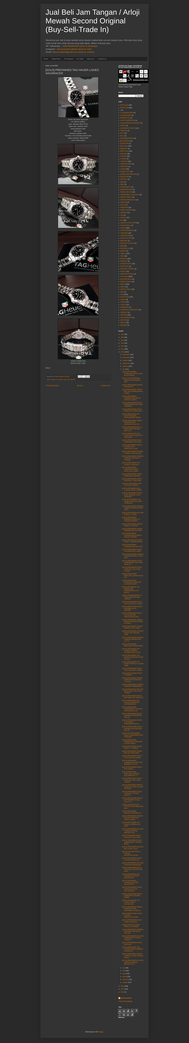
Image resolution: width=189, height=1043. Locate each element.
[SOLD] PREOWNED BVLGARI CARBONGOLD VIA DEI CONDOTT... (132, 938)
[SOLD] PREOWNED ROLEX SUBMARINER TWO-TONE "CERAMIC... (132, 404)
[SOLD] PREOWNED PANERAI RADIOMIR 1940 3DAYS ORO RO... (132, 931)
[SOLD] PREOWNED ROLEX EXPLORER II (132, 768)
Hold (121, 215)
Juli (124, 369)
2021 (122, 334)
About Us (90, 59)
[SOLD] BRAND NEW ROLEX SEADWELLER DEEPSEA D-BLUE (132, 728)
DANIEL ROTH (125, 171)
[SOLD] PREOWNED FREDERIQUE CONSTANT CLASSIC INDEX (132, 741)
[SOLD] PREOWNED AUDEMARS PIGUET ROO (132, 545)
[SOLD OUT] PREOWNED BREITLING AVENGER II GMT (131, 380)
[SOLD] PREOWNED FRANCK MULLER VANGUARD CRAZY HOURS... (132, 817)
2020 (122, 337)
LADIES (53, 379)
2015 (122, 352)
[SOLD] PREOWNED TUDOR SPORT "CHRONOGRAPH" (132, 541)
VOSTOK (123, 320)
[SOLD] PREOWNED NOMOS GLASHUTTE (132, 386)
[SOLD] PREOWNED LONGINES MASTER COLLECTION (130, 882)
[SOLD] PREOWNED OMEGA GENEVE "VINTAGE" (132, 525)
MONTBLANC (125, 248)
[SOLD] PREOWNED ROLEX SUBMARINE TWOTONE (132, 441)
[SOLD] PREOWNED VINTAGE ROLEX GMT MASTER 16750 (132, 633)
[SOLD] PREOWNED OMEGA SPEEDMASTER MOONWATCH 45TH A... (132, 422)
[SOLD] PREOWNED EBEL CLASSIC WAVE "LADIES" (132, 489)
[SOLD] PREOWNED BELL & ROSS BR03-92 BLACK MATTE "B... (132, 429)
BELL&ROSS (124, 141)
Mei (124, 971)
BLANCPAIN (124, 143)
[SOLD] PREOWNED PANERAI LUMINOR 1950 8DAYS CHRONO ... (132, 458)
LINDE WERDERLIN (127, 230)
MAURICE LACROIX (127, 243)
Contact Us (102, 59)
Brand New (56, 59)
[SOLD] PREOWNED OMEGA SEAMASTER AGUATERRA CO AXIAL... (132, 621)
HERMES (123, 212)
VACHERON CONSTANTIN (129, 310)
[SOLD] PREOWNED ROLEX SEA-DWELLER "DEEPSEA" (133, 696)
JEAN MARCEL (125, 225)
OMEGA (123, 253)
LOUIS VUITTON (126, 238)
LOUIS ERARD (125, 235)
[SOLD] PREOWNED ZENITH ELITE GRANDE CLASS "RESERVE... (132, 495)
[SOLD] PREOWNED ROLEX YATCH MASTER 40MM (132, 756)
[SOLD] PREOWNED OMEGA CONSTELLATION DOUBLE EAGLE (132, 955)
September (126, 363)
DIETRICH (123, 179)
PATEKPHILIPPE (126, 264)
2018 (122, 343)
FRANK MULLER (126, 192)
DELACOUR (124, 177)
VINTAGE (123, 315)
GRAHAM (123, 202)
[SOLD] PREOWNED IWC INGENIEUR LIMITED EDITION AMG (131, 876)
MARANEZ (124, 241)
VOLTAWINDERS (126, 317)
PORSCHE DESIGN (127, 274)
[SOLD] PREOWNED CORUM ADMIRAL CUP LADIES (132, 627)
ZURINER (123, 325)
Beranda (80, 385)
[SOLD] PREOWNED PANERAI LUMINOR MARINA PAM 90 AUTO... (132, 508)
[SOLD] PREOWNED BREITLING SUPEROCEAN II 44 (132, 575)
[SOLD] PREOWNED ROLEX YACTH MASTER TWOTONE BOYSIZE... (132, 615)
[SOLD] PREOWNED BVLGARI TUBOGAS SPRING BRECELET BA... (132, 831)
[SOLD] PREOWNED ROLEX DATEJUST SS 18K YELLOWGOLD (132, 889)
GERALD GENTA (126, 197)
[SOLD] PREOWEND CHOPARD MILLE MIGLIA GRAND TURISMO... (132, 535)
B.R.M (122, 133)
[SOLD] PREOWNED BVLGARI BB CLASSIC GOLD (132, 847)
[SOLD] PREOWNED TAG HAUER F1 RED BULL (131, 463)
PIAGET (123, 271)
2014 (122, 986)
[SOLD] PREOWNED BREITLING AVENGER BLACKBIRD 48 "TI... (131, 773)
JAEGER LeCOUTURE (128, 223)
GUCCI (122, 205)
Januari (125, 982)
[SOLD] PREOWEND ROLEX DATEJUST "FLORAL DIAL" (132, 410)
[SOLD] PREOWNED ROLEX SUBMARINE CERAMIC (132, 475)
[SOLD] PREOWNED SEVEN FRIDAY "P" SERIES (132, 747)
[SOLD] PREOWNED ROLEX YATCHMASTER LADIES (132, 550)
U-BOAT (123, 305)
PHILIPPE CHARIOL (127, 269)
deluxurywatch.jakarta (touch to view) (74, 49)
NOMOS (123, 251)
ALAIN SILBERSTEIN (127, 120)
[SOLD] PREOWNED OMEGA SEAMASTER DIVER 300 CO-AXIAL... (132, 680)
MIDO (122, 246)
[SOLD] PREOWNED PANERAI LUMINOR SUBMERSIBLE (132, 685)
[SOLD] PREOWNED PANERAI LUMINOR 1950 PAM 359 (132, 452)
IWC (121, 220)
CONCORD (124, 166)
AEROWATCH (125, 118)
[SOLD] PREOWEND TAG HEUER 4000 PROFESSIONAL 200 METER (131, 589)
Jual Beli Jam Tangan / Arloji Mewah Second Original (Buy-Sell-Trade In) (92, 21)
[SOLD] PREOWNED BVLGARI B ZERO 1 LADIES (132, 513)
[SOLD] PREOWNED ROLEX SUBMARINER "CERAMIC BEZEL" (132, 842)
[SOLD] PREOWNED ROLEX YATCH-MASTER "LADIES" (132, 602)
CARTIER (123, 156)
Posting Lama (105, 385)
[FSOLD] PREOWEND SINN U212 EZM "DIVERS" (131, 484)
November (126, 357)
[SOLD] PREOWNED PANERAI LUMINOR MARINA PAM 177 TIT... (132, 639)
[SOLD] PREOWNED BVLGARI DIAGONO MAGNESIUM (132, 864)
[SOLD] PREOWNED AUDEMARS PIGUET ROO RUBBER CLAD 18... (132, 762)
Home (45, 59)
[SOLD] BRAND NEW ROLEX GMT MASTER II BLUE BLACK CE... (132, 800)
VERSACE (123, 312)
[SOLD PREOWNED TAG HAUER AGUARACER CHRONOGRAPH (130, 702)
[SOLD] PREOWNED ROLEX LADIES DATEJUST (132, 921)
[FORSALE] (124, 108)
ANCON (123, 125)
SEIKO (122, 287)
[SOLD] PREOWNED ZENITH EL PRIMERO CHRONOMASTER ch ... (132, 722)
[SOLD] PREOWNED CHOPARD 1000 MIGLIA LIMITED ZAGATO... (131, 398)
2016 (122, 349)
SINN (122, 292)
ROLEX (122, 284)
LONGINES (124, 233)
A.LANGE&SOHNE (126, 113)
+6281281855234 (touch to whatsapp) (79, 46)
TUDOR (123, 302)
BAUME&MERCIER (127, 138)
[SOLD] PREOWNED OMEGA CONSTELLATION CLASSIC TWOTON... (132, 786)
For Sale (80, 59)
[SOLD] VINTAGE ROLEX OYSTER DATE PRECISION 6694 (132, 806)
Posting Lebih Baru (52, 385)
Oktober (125, 360)
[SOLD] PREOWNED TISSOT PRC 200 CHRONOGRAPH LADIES (132, 391)
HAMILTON (124, 207)
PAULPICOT (124, 266)
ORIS (122, 256)
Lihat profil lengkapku (125, 1001)
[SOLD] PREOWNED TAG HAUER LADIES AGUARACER (131, 902)
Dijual (122, 182)
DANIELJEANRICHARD (128, 174)
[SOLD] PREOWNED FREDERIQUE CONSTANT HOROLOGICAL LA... (132, 709)
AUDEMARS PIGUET (127, 128)
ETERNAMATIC (125, 187)
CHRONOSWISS (126, 164)
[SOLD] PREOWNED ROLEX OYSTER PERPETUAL (132, 859)
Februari (125, 979)
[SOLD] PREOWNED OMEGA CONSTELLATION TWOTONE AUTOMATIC (132, 908)
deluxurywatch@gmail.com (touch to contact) (73, 52)
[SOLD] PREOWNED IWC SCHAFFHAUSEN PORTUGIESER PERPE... (132, 416)
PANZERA (123, 261)
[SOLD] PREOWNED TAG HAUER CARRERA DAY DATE (131, 824)
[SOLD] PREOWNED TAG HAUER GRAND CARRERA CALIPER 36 (132, 949)
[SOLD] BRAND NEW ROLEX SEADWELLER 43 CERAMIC (132, 608)
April (124, 973)
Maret (124, 976)
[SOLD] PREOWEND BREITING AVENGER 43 (131, 812)
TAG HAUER (71, 379)
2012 (122, 992)
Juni (124, 968)
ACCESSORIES (125, 115)
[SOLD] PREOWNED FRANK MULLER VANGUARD (132, 752)
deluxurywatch (126, 998)
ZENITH (123, 322)
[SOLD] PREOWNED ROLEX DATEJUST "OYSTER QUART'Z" (132, 793)
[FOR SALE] (124, 105)
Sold (65, 379)
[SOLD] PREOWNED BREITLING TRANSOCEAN (132, 645)
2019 (122, 340)
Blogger (100, 1032)
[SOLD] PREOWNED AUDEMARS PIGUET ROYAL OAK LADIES (130, 469)
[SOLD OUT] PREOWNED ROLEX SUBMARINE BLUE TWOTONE (132, 735)
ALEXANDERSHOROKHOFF (130, 123)
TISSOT (123, 299)
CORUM (123, 169)
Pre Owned (68, 59)
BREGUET (124, 148)
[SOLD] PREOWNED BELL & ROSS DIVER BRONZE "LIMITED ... (132, 597)
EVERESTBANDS (126, 189)
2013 (122, 989)
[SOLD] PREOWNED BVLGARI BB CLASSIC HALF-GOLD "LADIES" (132, 691)
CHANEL (123, 159)
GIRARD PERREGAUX (128, 200)
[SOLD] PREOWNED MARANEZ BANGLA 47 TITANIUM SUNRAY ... (131, 519)
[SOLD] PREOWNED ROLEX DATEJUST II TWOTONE (132, 479)
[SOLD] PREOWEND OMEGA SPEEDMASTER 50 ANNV (132, 529)
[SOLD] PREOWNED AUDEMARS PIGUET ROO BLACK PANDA (132, 373)
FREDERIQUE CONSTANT (129, 195)
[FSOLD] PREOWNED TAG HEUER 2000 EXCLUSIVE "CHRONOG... (132, 501)
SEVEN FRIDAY (125, 289)
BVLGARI (123, 154)
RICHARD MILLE (126, 279)
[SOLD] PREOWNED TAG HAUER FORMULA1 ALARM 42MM (133, 663)
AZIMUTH (123, 131)
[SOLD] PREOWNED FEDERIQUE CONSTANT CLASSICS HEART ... (131, 582)
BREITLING (124, 151)
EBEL (122, 184)
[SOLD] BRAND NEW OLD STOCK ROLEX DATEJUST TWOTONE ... (132, 435)
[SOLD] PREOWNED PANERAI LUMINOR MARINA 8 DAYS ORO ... (132, 556)
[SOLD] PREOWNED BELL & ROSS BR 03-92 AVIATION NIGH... (132, 869)
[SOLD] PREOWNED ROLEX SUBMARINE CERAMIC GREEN (132, 895)
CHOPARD (124, 161)
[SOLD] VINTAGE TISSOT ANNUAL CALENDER (131, 925)
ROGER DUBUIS (126, 282)
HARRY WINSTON (126, 210)
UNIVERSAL (124, 307)
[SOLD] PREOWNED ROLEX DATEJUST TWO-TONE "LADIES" (132, 569)
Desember (126, 354)
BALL (122, 136)
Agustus (125, 366)
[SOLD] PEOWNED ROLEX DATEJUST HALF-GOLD (131, 836)
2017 (122, 346)
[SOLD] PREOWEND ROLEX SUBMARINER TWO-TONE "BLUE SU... (132, 562)
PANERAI (123, 259)
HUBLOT (123, 218)
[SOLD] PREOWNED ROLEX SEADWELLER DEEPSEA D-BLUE (132, 715)
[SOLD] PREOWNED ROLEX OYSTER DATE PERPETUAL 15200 (132, 446)
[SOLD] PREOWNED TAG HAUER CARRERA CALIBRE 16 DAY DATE (131, 650)
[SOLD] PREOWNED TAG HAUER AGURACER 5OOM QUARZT (132, 657)
